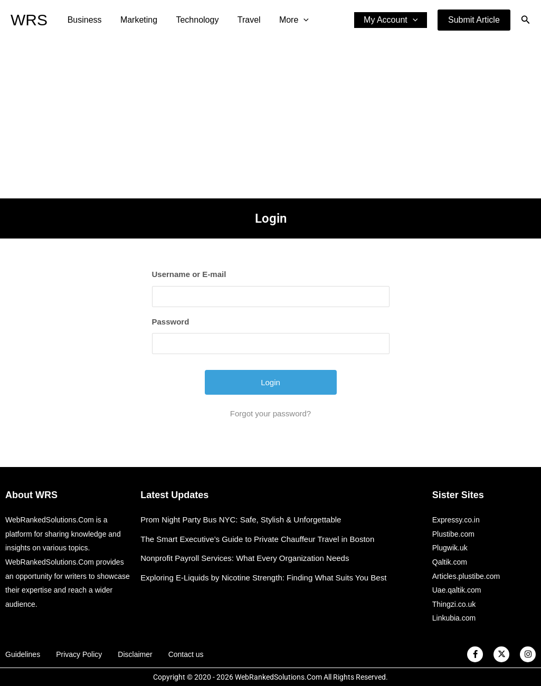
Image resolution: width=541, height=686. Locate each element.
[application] (295, 20)
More (286, 20)
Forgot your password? (270, 413)
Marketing (136, 19)
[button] (474, 20)
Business (84, 19)
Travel (242, 19)
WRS (29, 19)
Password (170, 321)
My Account (392, 20)
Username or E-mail (189, 274)
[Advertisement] (270, 119)
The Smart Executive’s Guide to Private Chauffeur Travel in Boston (257, 539)
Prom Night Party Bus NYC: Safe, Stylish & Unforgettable (240, 519)
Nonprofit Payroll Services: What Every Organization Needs (244, 558)
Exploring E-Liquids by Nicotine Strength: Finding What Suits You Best (263, 577)
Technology (193, 19)
